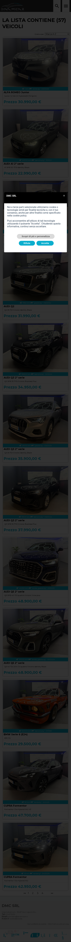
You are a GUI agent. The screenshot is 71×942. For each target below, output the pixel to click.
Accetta (45, 243)
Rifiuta (27, 243)
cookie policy (19, 215)
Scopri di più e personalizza (36, 236)
